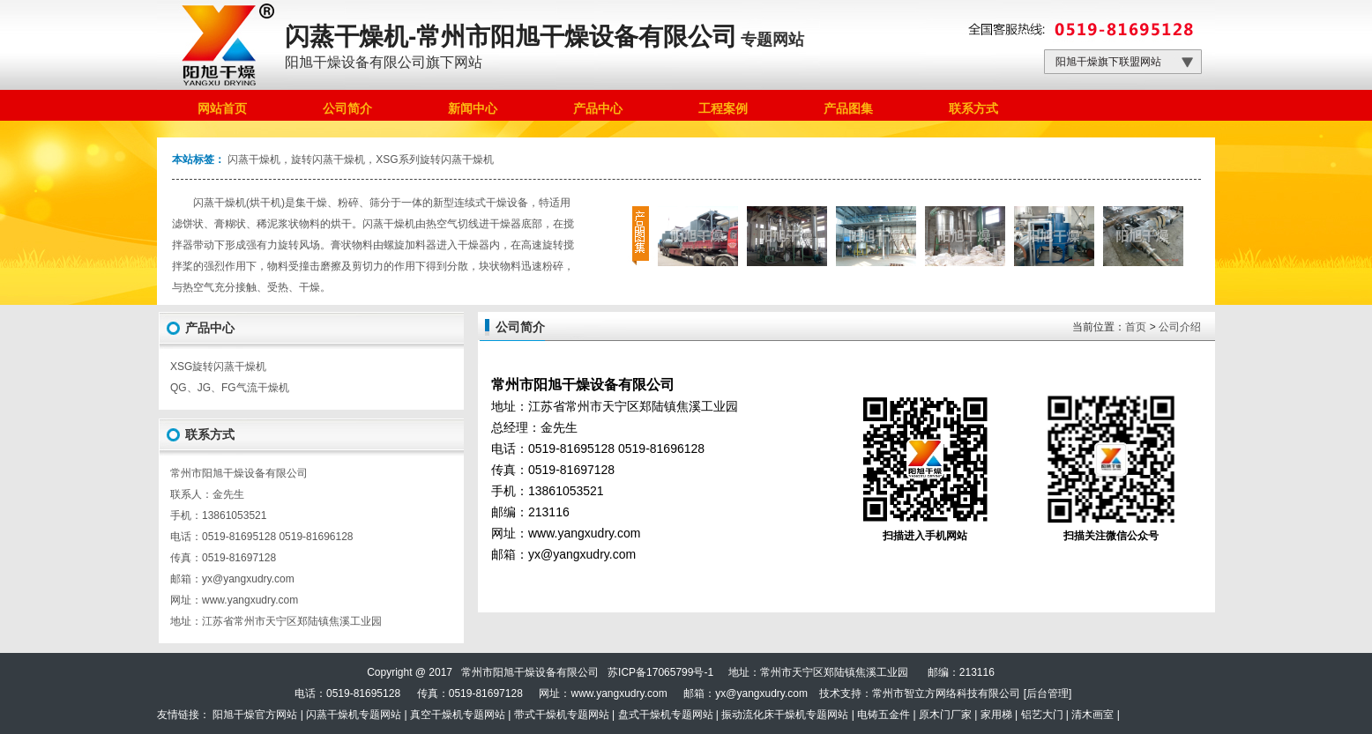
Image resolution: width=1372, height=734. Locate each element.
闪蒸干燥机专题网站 (353, 714)
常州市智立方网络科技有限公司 (946, 693)
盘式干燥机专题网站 (665, 714)
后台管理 (1047, 693)
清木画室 (1092, 714)
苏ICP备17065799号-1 (660, 672)
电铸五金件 (883, 714)
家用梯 (996, 714)
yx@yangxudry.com (761, 693)
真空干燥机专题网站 (457, 714)
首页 (1135, 327)
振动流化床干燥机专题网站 (784, 714)
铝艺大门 (1042, 714)
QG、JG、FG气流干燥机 (229, 388)
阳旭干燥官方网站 (255, 714)
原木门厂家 (945, 714)
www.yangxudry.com (250, 600)
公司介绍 (1180, 327)
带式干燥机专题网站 (561, 714)
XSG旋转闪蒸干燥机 (218, 366)
